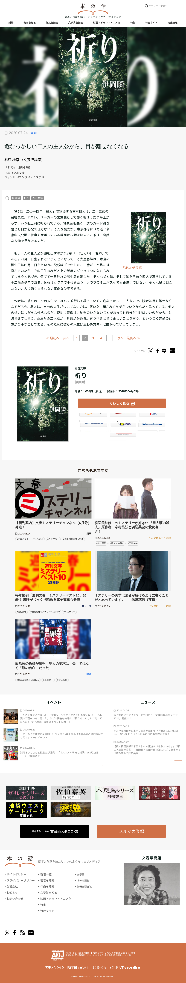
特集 (132, 23)
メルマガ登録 (131, 830)
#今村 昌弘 (101, 542)
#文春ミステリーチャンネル (30, 538)
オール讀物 (84, 879)
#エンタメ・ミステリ (30, 177)
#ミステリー (53, 538)
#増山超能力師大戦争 (73, 538)
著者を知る (30, 23)
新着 (10, 23)
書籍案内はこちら (55, 830)
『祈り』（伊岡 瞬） (133, 267)
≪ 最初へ (51, 338)
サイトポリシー (16, 873)
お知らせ (12, 891)
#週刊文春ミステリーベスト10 (45, 610)
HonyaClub (151, 426)
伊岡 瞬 (16, 197)
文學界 (81, 873)
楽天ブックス (122, 416)
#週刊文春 (21, 610)
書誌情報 (173, 23)
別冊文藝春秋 (85, 885)
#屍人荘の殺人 (117, 542)
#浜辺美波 (133, 542)
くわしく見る (119, 403)
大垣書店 (122, 436)
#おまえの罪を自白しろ (28, 678)
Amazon (92, 416)
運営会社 (12, 885)
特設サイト (151, 23)
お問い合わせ (15, 897)
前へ (64, 338)
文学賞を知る (75, 23)
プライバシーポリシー (21, 879)
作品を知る (52, 23)
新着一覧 (46, 873)
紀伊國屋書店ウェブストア (92, 426)
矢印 (100, 764)
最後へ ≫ (135, 338)
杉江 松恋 (11, 160)
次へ (121, 338)
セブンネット (151, 416)
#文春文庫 (18, 172)
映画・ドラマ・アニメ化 (106, 23)
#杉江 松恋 (62, 678)
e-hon (122, 426)
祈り (26, 197)
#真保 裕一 (48, 678)
